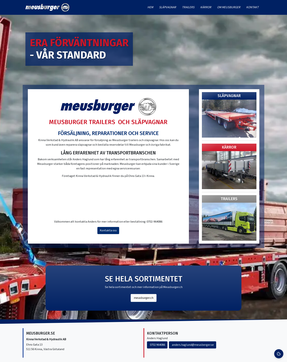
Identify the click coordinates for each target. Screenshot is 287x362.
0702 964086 (157, 345)
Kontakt (252, 7)
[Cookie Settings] (278, 353)
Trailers (188, 7)
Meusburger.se (40, 333)
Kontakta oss (108, 230)
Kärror (205, 7)
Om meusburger (228, 7)
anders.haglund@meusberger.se (192, 345)
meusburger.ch (143, 298)
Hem (150, 7)
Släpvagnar (167, 7)
